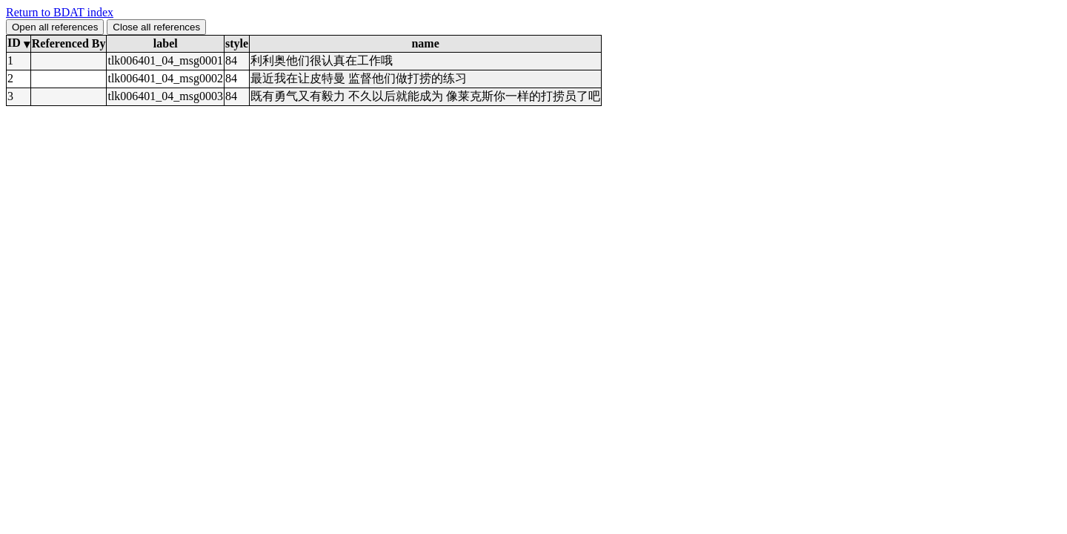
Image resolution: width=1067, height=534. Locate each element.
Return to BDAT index (59, 12)
